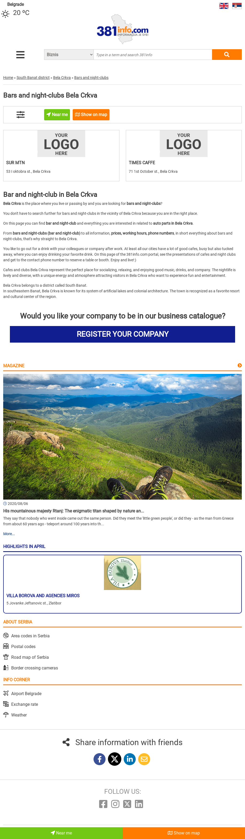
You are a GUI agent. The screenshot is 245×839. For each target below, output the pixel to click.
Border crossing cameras (34, 668)
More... (9, 534)
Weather (19, 715)
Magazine (13, 365)
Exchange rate (24, 704)
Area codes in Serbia (30, 635)
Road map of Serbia (30, 657)
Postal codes (23, 646)
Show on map (184, 833)
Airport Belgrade (26, 693)
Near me (61, 833)
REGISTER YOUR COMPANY (123, 334)
